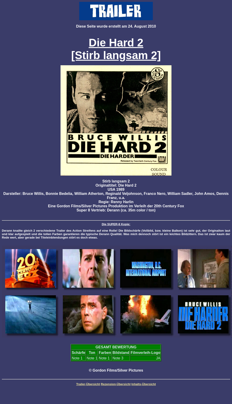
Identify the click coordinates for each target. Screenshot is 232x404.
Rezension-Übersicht (115, 384)
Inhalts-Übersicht (143, 384)
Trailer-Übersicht (88, 384)
